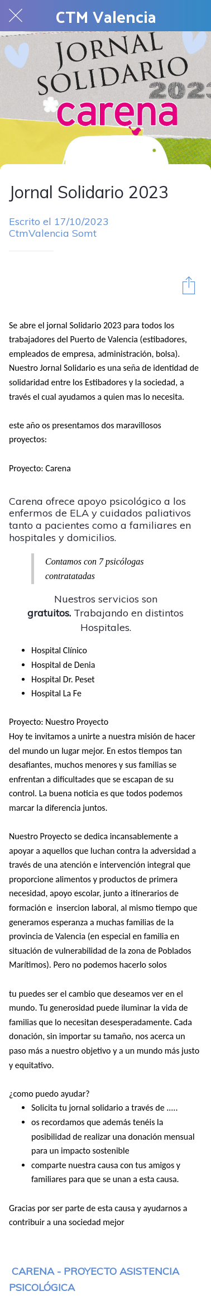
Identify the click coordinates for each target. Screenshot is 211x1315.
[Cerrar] (15, 15)
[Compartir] (188, 284)
